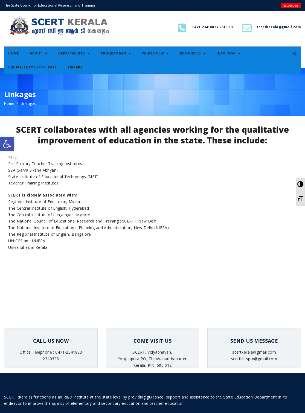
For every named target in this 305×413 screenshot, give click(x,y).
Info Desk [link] (229, 53)
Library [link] (75, 67)
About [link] (38, 53)
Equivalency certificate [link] (32, 67)
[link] (7, 144)
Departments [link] (74, 53)
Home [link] (13, 53)
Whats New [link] (155, 53)
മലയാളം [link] (291, 5)
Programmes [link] (116, 53)
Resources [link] (193, 53)
